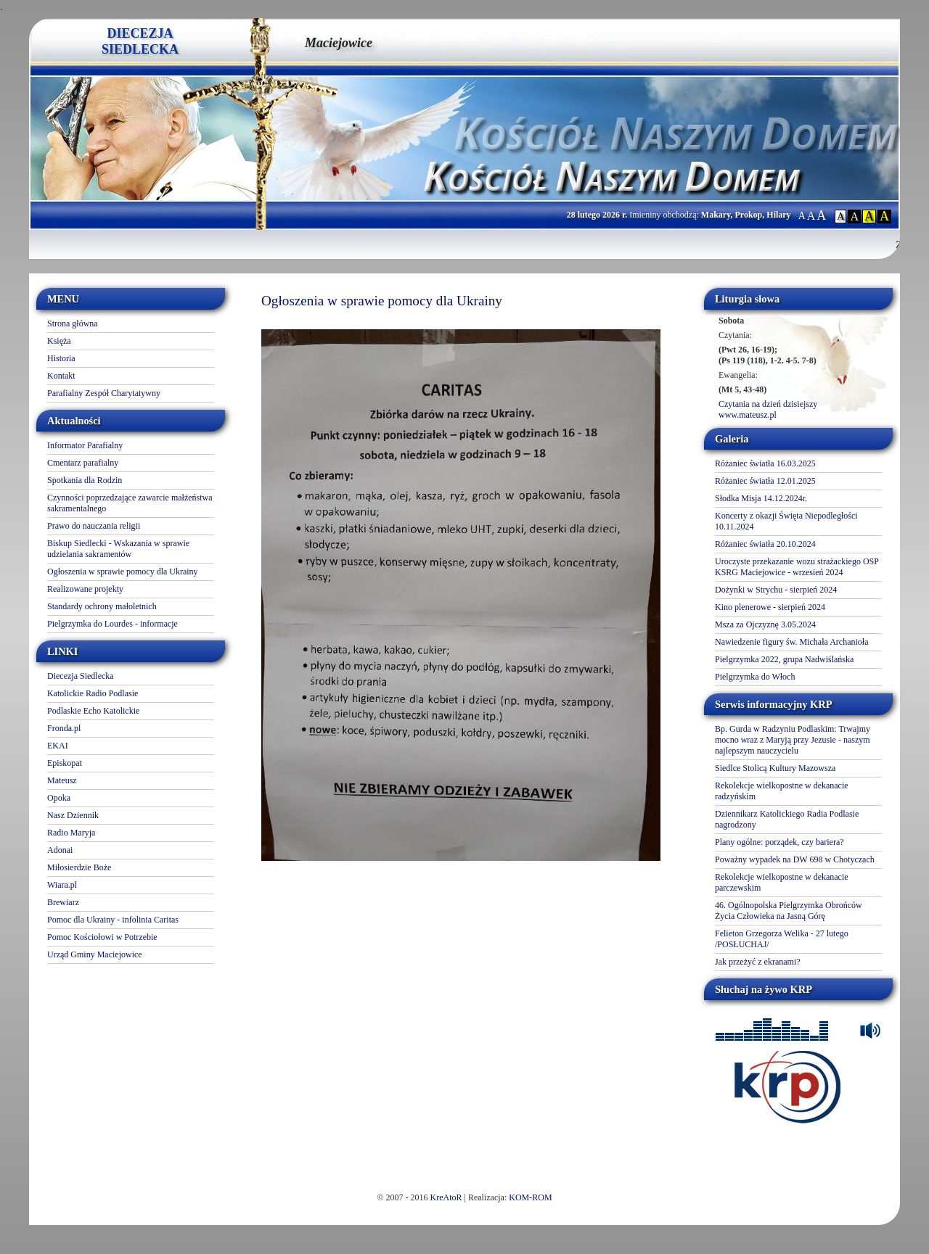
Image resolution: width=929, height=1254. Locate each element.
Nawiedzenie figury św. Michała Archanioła (791, 642)
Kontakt (61, 376)
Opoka (58, 798)
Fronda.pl (64, 728)
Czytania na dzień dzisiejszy (768, 404)
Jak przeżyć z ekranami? (758, 962)
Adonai (60, 850)
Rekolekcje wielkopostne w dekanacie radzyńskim (781, 790)
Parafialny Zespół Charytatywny (103, 393)
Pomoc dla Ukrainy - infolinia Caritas (113, 920)
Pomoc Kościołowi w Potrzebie (102, 937)
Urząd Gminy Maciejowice (94, 954)
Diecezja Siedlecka (80, 676)
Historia (61, 358)
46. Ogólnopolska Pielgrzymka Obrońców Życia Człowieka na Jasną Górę (788, 910)
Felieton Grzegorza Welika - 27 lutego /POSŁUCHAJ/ (781, 938)
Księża (59, 341)
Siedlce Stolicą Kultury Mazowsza (775, 768)
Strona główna (72, 323)
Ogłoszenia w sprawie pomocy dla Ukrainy (122, 571)
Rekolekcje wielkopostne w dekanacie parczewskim (781, 882)
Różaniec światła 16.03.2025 (765, 463)
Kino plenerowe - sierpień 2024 (770, 607)
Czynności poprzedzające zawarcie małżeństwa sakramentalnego (130, 502)
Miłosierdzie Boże (79, 867)
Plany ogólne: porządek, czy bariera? (779, 842)
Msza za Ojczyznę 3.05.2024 (765, 624)
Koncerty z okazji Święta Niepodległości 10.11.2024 (786, 521)
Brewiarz (63, 902)
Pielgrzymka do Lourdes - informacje (112, 624)
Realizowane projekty (85, 589)
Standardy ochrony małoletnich (102, 606)
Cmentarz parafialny (82, 463)
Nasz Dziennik (73, 815)
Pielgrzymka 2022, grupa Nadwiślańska (784, 659)
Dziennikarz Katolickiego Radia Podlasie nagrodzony (787, 819)
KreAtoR (446, 1197)
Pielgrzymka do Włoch (755, 677)
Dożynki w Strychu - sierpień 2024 (776, 590)
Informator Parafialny (85, 445)
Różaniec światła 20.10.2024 (765, 544)
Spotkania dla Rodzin (84, 480)
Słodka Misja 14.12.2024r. (761, 498)
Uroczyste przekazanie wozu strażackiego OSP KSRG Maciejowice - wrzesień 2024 (796, 566)
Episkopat (64, 763)
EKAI (57, 746)
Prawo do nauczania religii (93, 526)
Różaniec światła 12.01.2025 (765, 481)
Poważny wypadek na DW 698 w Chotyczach (795, 859)
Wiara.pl (62, 885)
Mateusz (62, 780)
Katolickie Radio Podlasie (92, 693)
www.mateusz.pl (748, 415)
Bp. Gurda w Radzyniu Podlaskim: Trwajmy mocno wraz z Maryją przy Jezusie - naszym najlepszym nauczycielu (792, 740)
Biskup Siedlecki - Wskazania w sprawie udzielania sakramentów (118, 548)
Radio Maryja (71, 833)
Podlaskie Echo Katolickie (93, 711)
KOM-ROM (530, 1197)
